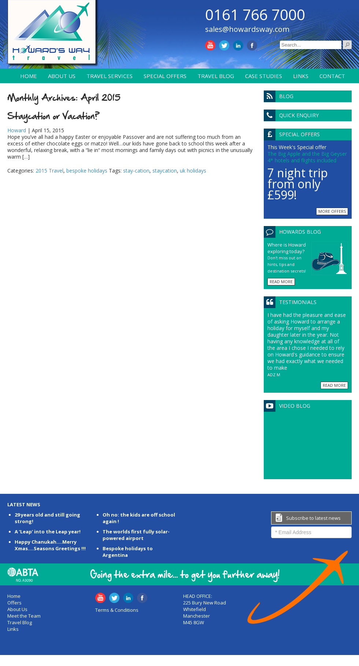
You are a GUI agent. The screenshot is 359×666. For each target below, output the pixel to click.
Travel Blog (215, 75)
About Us (61, 75)
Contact (332, 75)
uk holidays (193, 170)
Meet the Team (24, 616)
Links (300, 75)
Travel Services (109, 75)
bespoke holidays (86, 170)
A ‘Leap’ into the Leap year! (48, 531)
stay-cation (136, 170)
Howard (16, 130)
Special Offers (165, 75)
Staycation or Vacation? (53, 116)
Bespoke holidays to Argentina (128, 551)
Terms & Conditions (116, 610)
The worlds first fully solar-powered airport (136, 534)
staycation (164, 170)
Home (28, 75)
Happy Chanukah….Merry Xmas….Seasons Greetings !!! (50, 545)
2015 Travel (49, 170)
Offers (14, 602)
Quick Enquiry (299, 115)
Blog (286, 96)
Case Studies (263, 75)
